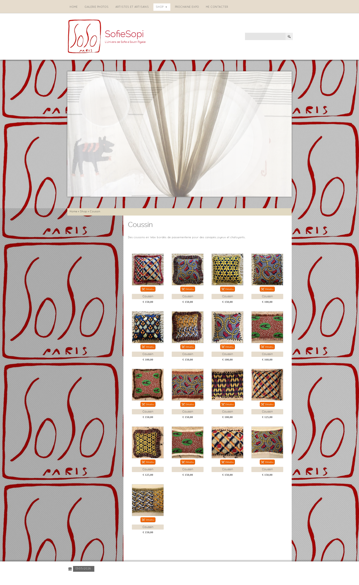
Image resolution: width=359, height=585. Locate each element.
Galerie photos (96, 7)
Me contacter (217, 7)
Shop (161, 7)
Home (74, 7)
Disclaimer (130, 578)
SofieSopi (124, 34)
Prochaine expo (187, 7)
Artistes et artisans (132, 7)
